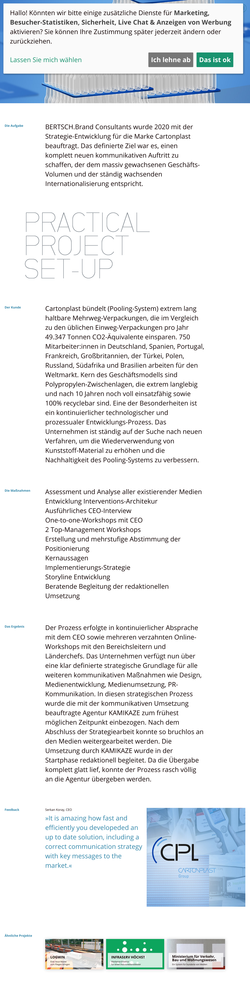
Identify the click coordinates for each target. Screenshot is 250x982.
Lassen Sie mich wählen (46, 59)
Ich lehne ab (171, 59)
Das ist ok (215, 59)
